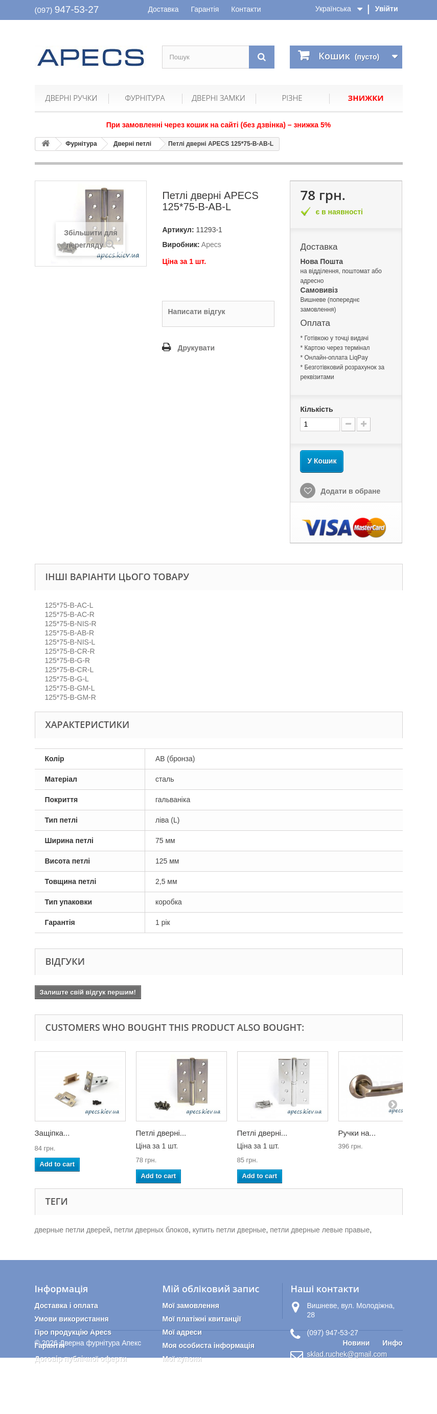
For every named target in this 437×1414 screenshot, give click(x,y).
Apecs (211, 244)
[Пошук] (261, 57)
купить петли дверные (229, 1230)
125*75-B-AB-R (70, 633)
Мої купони (181, 1359)
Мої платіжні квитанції (201, 1319)
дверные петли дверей (72, 1230)
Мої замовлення (190, 1305)
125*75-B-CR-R (70, 651)
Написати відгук (196, 311)
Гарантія (205, 9)
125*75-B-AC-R (70, 614)
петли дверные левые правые (320, 1230)
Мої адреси (181, 1332)
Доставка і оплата (66, 1305)
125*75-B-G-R (67, 660)
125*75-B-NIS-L (70, 642)
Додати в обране (349, 491)
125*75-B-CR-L (69, 670)
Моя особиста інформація (208, 1345)
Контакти (246, 9)
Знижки (365, 98)
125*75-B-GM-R (70, 697)
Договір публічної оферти (81, 1359)
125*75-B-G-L (67, 679)
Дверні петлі (132, 143)
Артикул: (178, 230)
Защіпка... (52, 1133)
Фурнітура (145, 98)
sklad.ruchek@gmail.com (347, 1354)
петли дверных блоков (151, 1230)
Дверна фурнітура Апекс (100, 1399)
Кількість (316, 409)
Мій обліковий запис (210, 1289)
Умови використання (72, 1319)
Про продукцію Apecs (73, 1332)
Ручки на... (357, 1133)
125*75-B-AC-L (69, 605)
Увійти (386, 9)
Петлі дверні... (161, 1133)
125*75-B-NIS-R (71, 624)
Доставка (163, 9)
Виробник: (180, 244)
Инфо (392, 1399)
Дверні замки (218, 98)
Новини (356, 1399)
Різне (292, 98)
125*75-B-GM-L (70, 688)
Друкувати (196, 348)
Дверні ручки (71, 98)
